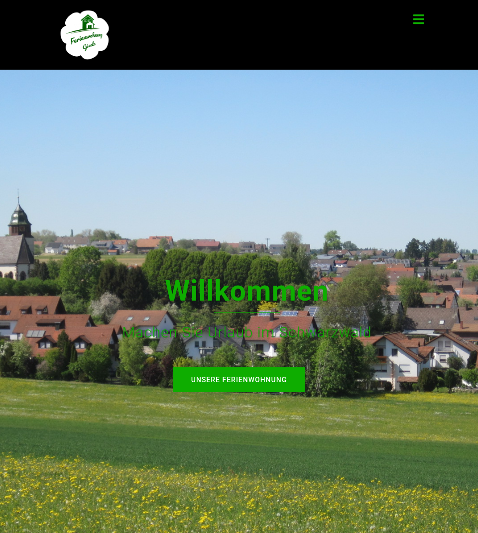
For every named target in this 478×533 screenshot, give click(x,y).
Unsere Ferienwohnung (239, 380)
